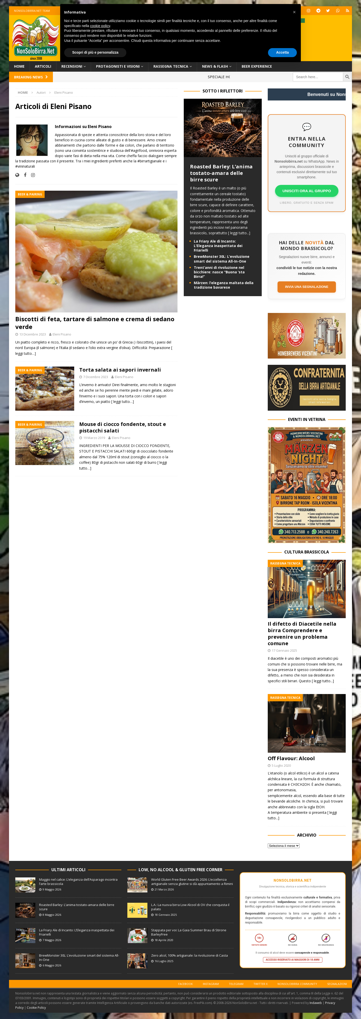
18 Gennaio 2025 (166, 915)
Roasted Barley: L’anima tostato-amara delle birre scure (221, 173)
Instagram (211, 984)
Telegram (236, 984)
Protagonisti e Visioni (118, 66)
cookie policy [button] (100, 26)
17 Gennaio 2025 (284, 650)
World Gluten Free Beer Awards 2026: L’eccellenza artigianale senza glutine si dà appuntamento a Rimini (192, 881)
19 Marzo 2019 (94, 437)
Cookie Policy (36, 1007)
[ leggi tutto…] (122, 401)
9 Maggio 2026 (52, 889)
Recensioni (71, 66)
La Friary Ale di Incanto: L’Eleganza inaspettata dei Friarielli (218, 246)
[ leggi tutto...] (239, 233)
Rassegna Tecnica (170, 66)
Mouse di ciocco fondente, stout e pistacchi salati (122, 427)
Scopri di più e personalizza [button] (95, 52)
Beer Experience (257, 66)
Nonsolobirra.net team (32, 11)
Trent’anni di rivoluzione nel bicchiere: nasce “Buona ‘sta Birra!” (219, 272)
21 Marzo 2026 (164, 889)
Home (19, 66)
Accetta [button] (282, 52)
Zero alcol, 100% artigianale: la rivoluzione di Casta (189, 955)
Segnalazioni (337, 984)
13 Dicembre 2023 (32, 334)
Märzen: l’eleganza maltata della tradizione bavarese (223, 285)
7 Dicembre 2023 (95, 377)
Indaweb (316, 1003)
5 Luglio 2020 (281, 765)
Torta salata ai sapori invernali (120, 369)
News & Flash (215, 66)
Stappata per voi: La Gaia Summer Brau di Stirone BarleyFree (188, 932)
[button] (294, 12)
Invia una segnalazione (306, 287)
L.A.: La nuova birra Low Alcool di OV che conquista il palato (190, 906)
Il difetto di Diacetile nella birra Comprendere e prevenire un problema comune (302, 633)
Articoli (43, 66)
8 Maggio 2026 (52, 915)
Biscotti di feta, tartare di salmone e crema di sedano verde (94, 323)
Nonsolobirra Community (297, 984)
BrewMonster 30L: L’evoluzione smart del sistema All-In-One (221, 258)
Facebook (185, 984)
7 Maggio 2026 (52, 940)
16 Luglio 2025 (164, 961)
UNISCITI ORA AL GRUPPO (307, 191)
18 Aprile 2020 (164, 940)
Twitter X (260, 984)
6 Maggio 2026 (52, 965)
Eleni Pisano (62, 334)
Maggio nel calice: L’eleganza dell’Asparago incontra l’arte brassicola (78, 881)
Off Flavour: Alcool (291, 758)
